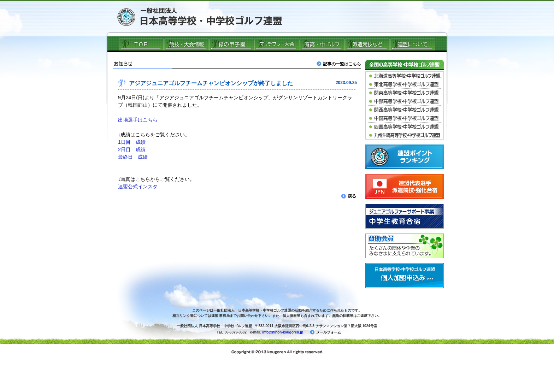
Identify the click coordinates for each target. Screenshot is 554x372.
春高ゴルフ (322, 44)
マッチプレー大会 (277, 44)
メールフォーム (325, 332)
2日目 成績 (132, 149)
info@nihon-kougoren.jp (282, 332)
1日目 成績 (132, 142)
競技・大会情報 (186, 44)
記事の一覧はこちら (339, 63)
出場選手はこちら (138, 120)
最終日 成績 (133, 157)
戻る (348, 196)
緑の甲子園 (231, 44)
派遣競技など (367, 44)
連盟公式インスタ (138, 186)
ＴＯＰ (141, 44)
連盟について (412, 44)
